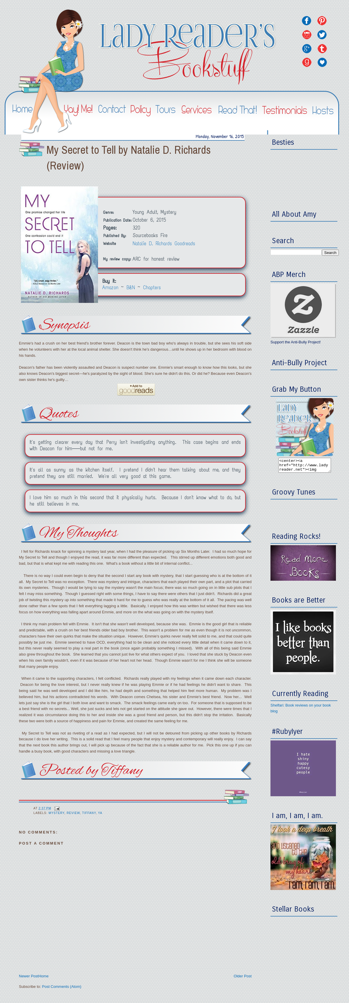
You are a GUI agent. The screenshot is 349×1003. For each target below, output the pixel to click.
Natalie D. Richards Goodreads (164, 244)
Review (73, 813)
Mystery (57, 813)
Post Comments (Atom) (61, 986)
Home (43, 976)
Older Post (243, 976)
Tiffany (89, 813)
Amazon (110, 288)
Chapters (152, 288)
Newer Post (28, 976)
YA (100, 813)
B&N (131, 288)
